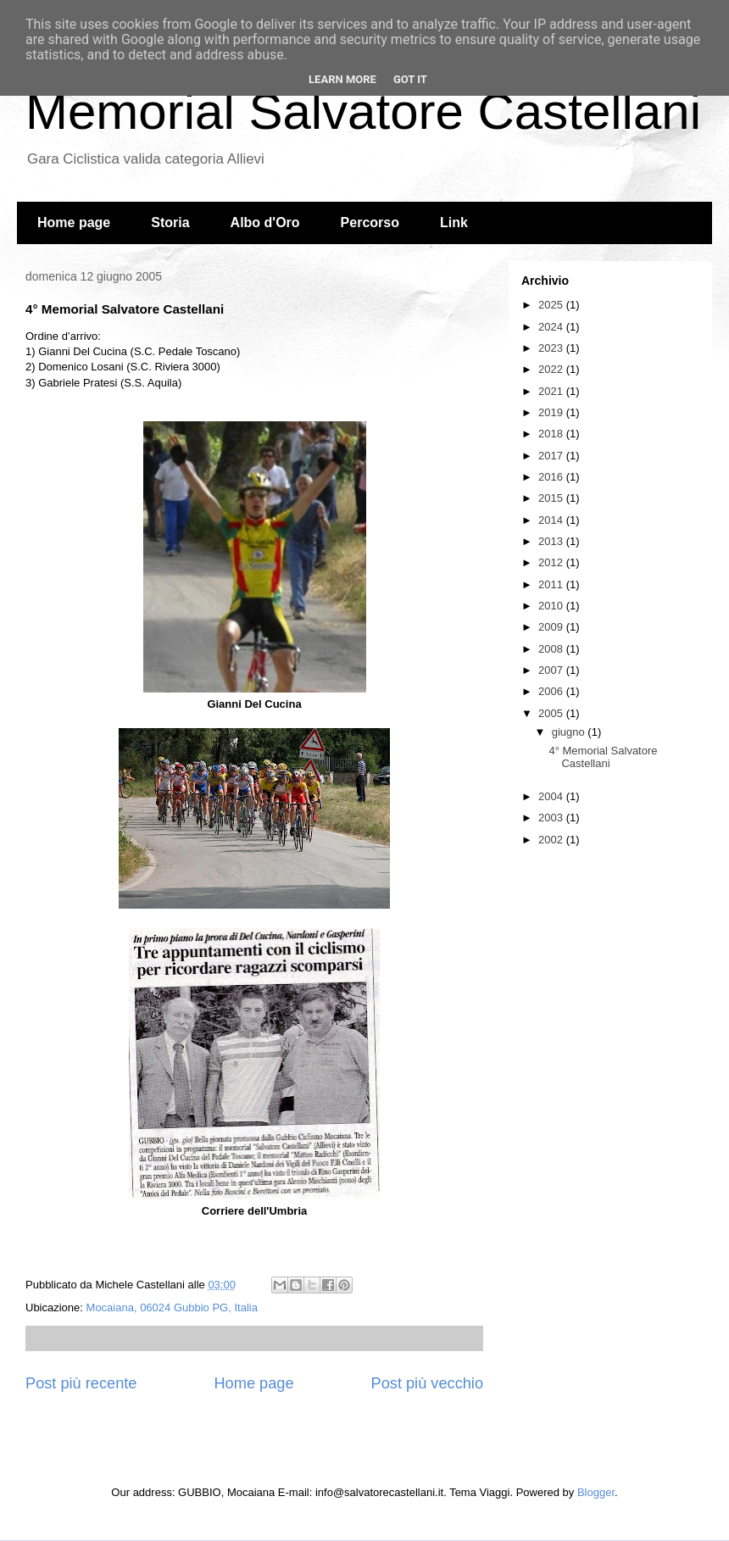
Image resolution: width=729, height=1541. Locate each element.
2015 (552, 498)
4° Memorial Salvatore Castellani (602, 757)
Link (454, 222)
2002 (552, 839)
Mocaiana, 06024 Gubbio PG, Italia (172, 1307)
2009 (552, 626)
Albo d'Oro (265, 222)
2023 (552, 348)
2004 (552, 796)
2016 (552, 476)
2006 (552, 691)
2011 (552, 584)
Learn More (342, 79)
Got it (410, 79)
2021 (552, 391)
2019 (552, 412)
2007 (552, 670)
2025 (552, 304)
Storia (170, 222)
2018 (552, 433)
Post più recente (80, 1383)
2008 (552, 649)
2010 (552, 605)
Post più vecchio (427, 1383)
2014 (552, 520)
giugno (570, 732)
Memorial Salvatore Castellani (363, 111)
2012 (552, 562)
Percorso (370, 222)
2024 (552, 326)
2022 (552, 369)
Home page (73, 222)
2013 (552, 541)
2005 (552, 713)
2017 (552, 455)
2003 (552, 817)
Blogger (596, 1492)
